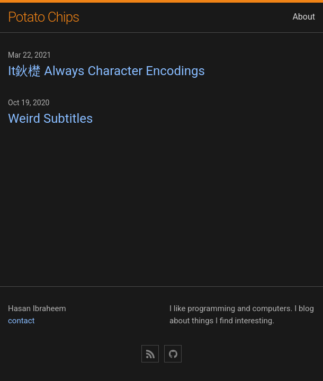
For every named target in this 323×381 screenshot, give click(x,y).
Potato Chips (43, 17)
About (303, 17)
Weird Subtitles (50, 118)
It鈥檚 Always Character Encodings (106, 71)
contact (21, 320)
